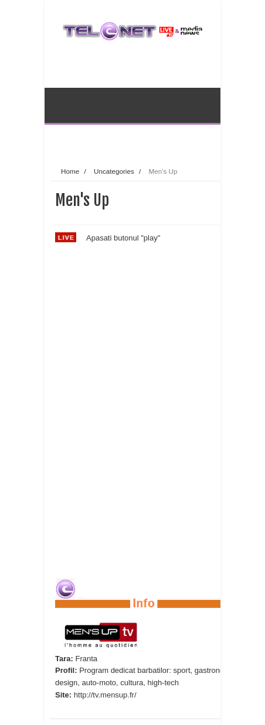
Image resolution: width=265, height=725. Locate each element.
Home (70, 171)
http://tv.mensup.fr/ (105, 694)
